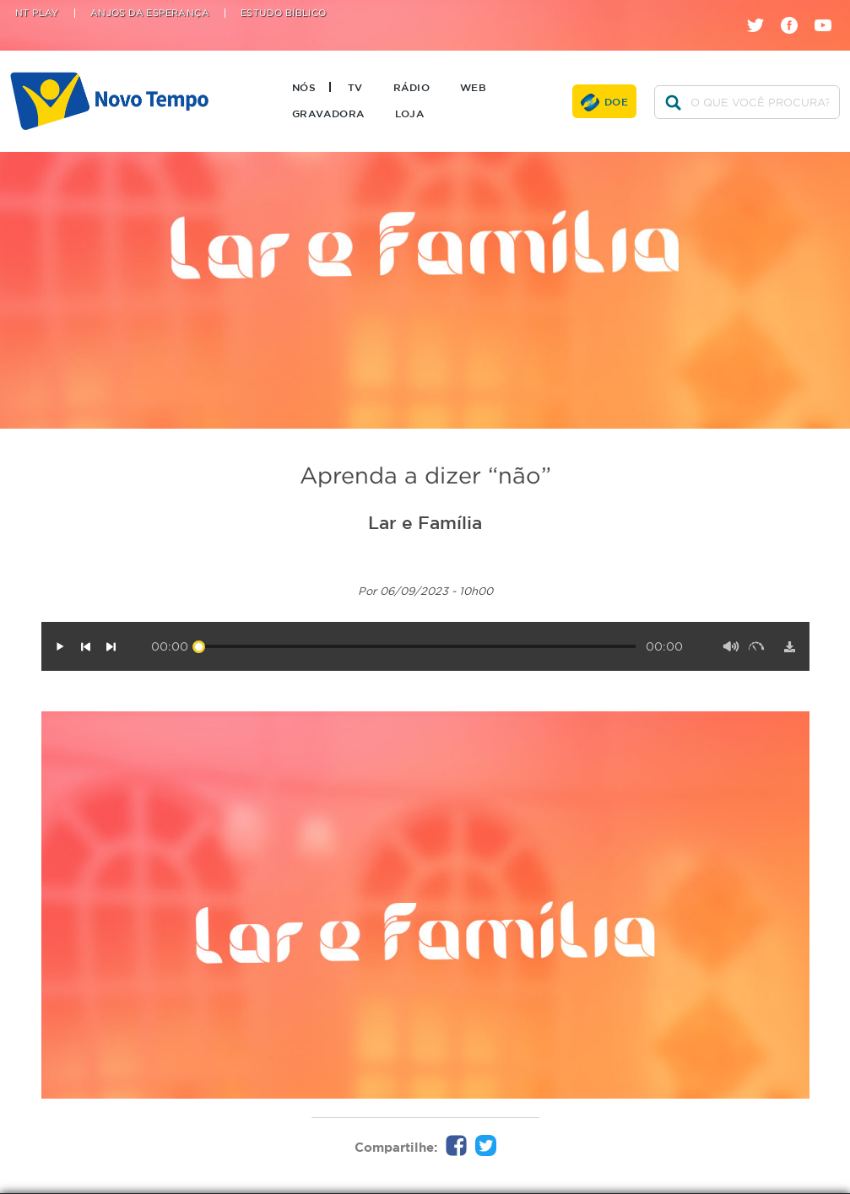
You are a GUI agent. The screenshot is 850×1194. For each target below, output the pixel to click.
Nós (304, 87)
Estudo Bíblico (284, 13)
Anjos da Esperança (149, 13)
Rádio (411, 87)
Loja (410, 113)
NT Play (37, 13)
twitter (761, 10)
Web (473, 87)
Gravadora (328, 113)
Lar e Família (425, 522)
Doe (616, 101)
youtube (829, 10)
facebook (795, 10)
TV (355, 87)
